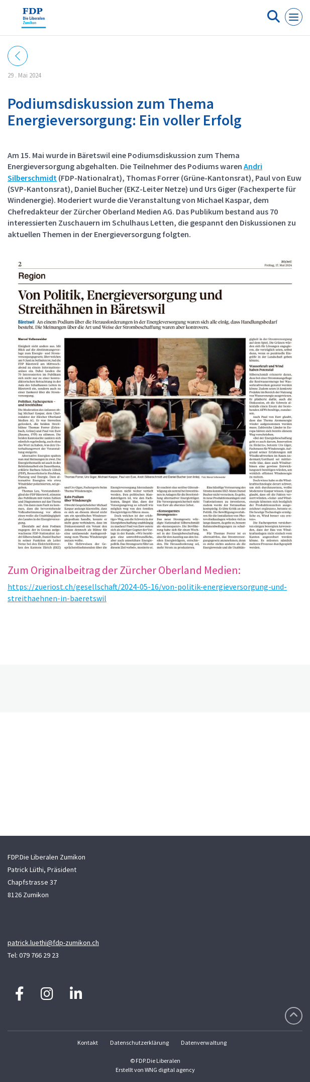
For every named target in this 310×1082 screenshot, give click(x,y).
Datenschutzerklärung (139, 1042)
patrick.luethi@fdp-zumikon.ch (53, 942)
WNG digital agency (170, 1069)
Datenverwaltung (204, 1042)
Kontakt (87, 1042)
